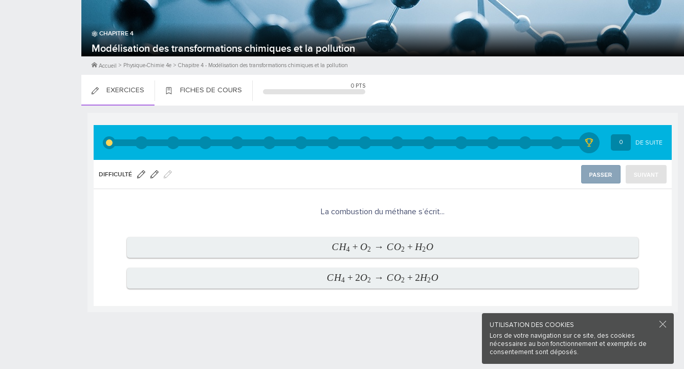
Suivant (646, 174)
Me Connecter (40, 61)
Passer (602, 174)
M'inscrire (41, 47)
